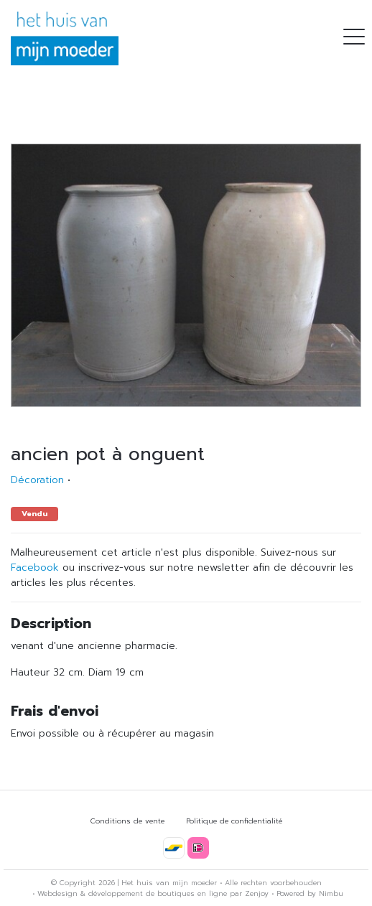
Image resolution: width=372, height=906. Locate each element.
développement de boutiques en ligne (157, 893)
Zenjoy (257, 893)
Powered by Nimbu (309, 893)
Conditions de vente (127, 821)
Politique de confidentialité (234, 821)
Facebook (35, 567)
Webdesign (57, 893)
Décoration (37, 479)
